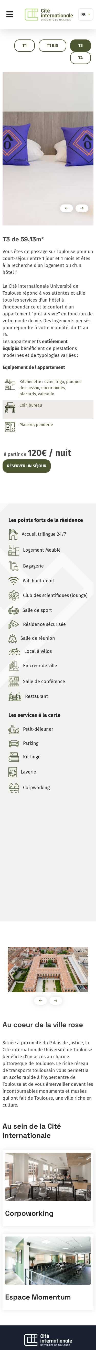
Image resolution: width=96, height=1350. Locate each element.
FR (83, 14)
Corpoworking (29, 1213)
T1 (25, 45)
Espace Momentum (38, 1297)
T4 (80, 57)
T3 (80, 45)
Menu (11, 14)
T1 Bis (52, 45)
